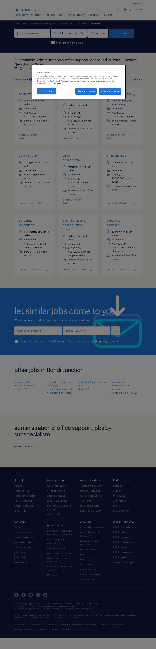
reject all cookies (86, 91)
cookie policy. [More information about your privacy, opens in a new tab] (58, 83)
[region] (79, 82)
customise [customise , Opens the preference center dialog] (46, 91)
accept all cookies (110, 91)
